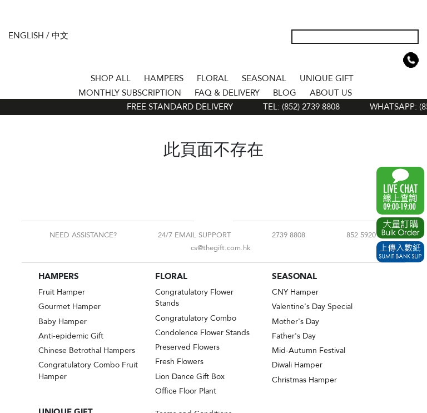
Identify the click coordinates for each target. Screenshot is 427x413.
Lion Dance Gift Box (190, 376)
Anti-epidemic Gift (70, 336)
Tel (411, 60)
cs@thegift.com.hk (221, 248)
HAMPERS (163, 78)
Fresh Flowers (179, 361)
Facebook (204, 220)
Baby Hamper (62, 321)
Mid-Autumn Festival (308, 350)
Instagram (222, 220)
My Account (357, 60)
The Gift (213, 46)
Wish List (375, 60)
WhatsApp (400, 191)
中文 (60, 35)
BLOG (284, 92)
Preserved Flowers (187, 347)
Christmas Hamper (304, 380)
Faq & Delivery (227, 92)
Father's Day (294, 336)
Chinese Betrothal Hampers (86, 350)
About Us (331, 92)
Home (74, 77)
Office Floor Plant (185, 391)
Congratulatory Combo (195, 318)
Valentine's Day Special (312, 306)
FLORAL (213, 78)
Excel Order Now (400, 227)
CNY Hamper (295, 292)
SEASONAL (264, 78)
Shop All (111, 78)
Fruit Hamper (61, 292)
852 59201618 (368, 235)
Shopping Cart (393, 60)
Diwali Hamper (297, 365)
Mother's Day (295, 321)
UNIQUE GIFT (327, 78)
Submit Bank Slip (400, 251)
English (26, 35)
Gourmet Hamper (69, 306)
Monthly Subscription (129, 92)
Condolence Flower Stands (202, 332)
